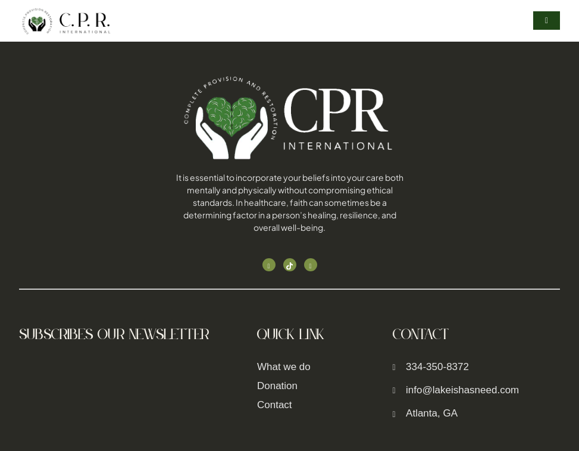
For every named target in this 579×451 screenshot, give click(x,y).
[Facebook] (269, 264)
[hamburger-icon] (546, 20)
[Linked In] (310, 264)
